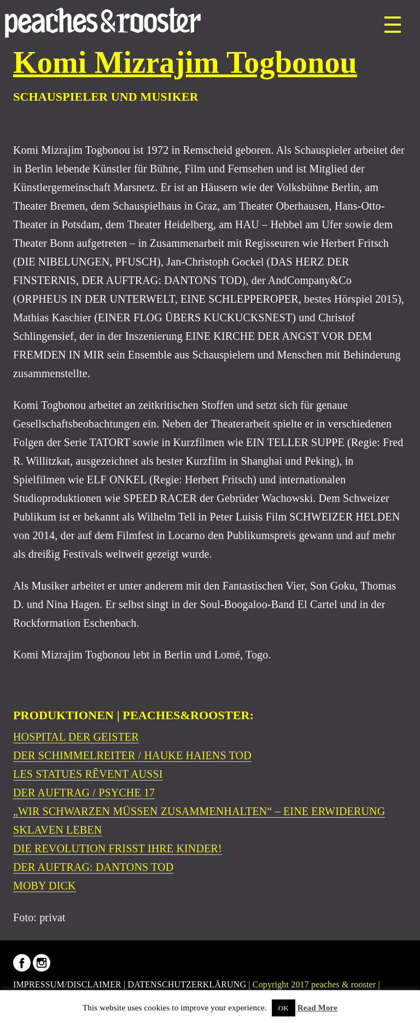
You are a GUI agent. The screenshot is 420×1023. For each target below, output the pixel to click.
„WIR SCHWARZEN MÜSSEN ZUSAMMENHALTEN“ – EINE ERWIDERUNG (199, 811)
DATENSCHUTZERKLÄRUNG (187, 984)
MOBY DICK (44, 886)
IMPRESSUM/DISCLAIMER (67, 984)
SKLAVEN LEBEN (57, 830)
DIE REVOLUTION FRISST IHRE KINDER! (117, 848)
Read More (317, 1007)
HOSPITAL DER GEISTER (76, 737)
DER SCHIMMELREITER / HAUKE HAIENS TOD (132, 755)
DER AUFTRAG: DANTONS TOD (93, 867)
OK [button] (283, 1008)
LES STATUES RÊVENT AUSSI (88, 774)
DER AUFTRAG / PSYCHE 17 (84, 793)
